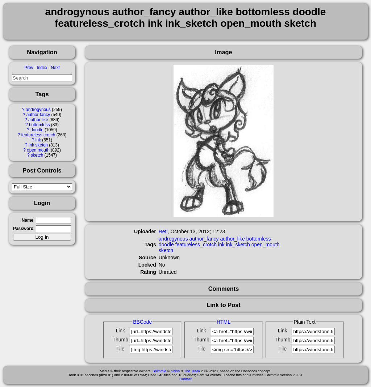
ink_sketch (238, 244)
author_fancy (204, 239)
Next (55, 67)
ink (38, 140)
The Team (192, 371)
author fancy (38, 114)
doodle (36, 129)
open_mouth (265, 244)
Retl (163, 231)
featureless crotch (38, 134)
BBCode (142, 322)
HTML (223, 322)
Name (27, 220)
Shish (175, 371)
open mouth (38, 150)
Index (42, 67)
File (120, 349)
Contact (185, 379)
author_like (232, 239)
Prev (28, 67)
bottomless (39, 124)
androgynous (38, 109)
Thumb (120, 340)
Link (120, 330)
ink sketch (38, 145)
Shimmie (159, 371)
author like (38, 119)
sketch (37, 155)
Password (23, 228)
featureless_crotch (196, 244)
